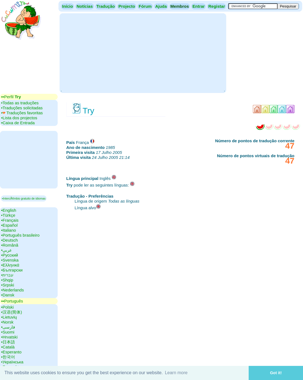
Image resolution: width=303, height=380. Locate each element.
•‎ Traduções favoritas (22, 112)
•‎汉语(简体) (11, 312)
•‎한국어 (8, 357)
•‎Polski (7, 307)
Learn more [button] (176, 372)
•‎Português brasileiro (20, 235)
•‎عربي (6, 250)
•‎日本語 (8, 342)
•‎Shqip (7, 280)
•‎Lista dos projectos (19, 117)
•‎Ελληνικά (10, 265)
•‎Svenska (10, 260)
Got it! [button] (276, 373)
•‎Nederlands (12, 290)
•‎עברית (7, 275)
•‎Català (8, 347)
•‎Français (10, 220)
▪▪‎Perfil (11, 96)
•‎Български (12, 270)
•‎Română (9, 245)
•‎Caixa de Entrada (18, 122)
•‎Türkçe (8, 215)
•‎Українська (12, 362)
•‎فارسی (8, 327)
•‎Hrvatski (9, 337)
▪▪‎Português (12, 301)
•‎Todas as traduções (20, 102)
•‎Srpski (7, 285)
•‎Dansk (7, 295)
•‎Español (9, 225)
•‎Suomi (7, 332)
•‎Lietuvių (9, 317)
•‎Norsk (7, 322)
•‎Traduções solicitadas (22, 107)
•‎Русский (9, 255)
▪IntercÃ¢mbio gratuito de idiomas (23, 198)
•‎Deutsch (9, 240)
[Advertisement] (143, 52)
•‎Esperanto (11, 352)
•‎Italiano (8, 230)
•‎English (8, 210)
